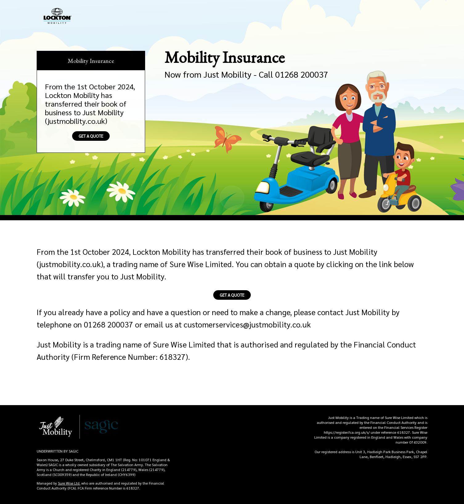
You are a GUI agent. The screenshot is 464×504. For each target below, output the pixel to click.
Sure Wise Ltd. (69, 483)
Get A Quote (91, 136)
